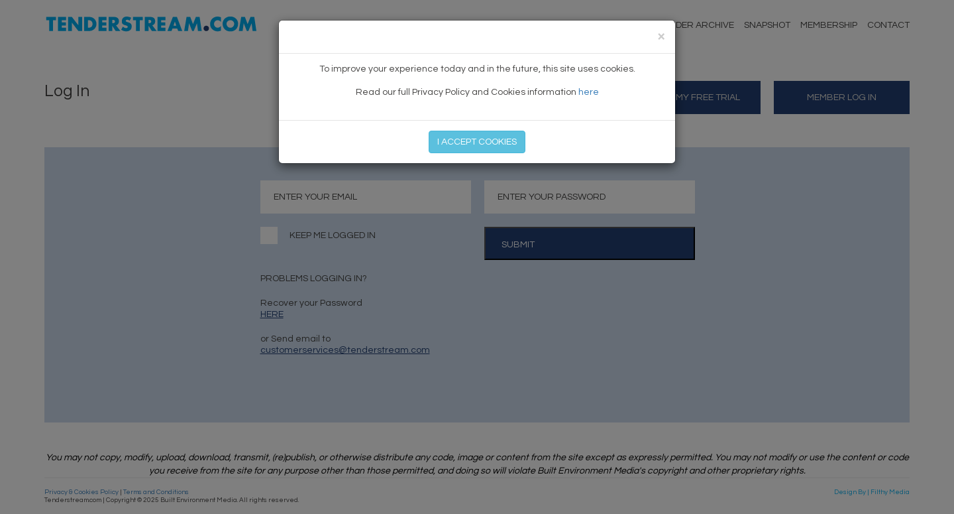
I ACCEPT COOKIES (477, 142)
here (588, 92)
